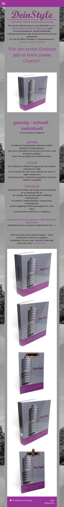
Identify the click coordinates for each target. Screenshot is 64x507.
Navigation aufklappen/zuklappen (32, 3)
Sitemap (28, 500)
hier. (54, 225)
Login (52, 500)
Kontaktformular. (40, 243)
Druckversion (17, 500)
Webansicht (49, 503)
